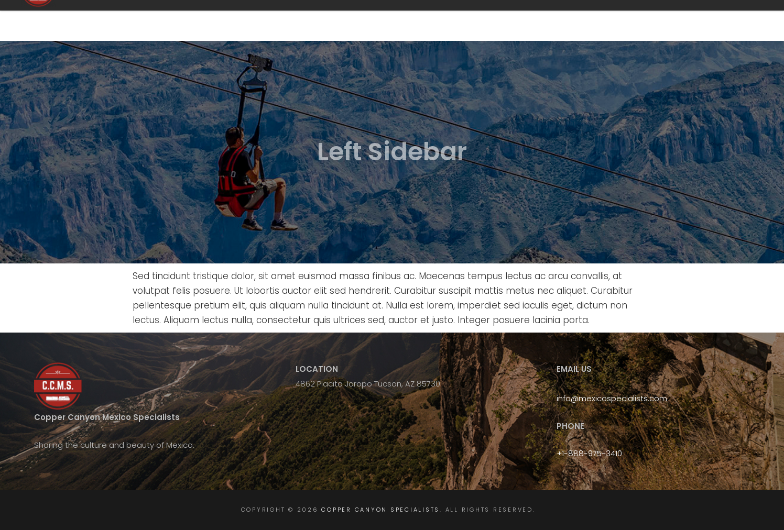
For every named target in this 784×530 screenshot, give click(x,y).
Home (404, 21)
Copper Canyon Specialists (188, 20)
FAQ (447, 21)
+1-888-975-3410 (589, 453)
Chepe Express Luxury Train (572, 21)
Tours (491, 21)
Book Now (660, 21)
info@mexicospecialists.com (612, 398)
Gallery (716, 21)
